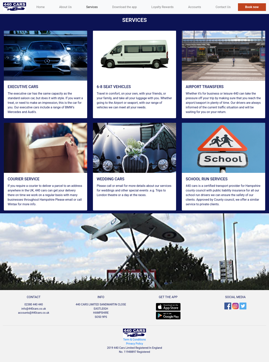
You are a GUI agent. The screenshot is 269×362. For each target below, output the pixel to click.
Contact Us (223, 7)
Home (44, 7)
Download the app (124, 7)
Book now (252, 7)
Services (92, 7)
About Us (65, 7)
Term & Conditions (134, 339)
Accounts (194, 7)
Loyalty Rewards (162, 7)
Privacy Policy (134, 343)
